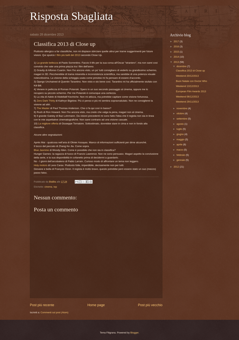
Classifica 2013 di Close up (190, 70)
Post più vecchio (150, 305)
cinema (48, 186)
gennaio (181, 160)
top (55, 186)
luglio (179, 129)
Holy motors (40, 165)
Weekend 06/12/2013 (187, 96)
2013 (177, 62)
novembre (182, 108)
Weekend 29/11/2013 (187, 101)
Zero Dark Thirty (46, 100)
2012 (177, 166)
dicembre (181, 66)
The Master (43, 108)
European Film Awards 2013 (191, 91)
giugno (180, 134)
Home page (96, 305)
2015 (177, 51)
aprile (179, 144)
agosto (180, 123)
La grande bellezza (47, 62)
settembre (182, 118)
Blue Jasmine (41, 150)
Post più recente (42, 305)
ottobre (180, 113)
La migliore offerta (48, 123)
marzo (180, 149)
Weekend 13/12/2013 (187, 86)
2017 (177, 41)
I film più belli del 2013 (67, 55)
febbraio (181, 155)
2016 (177, 46)
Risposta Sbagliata (71, 16)
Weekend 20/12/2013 (187, 75)
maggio (180, 139)
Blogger (134, 332)
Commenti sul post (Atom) (54, 312)
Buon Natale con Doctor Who (191, 81)
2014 (177, 56)
